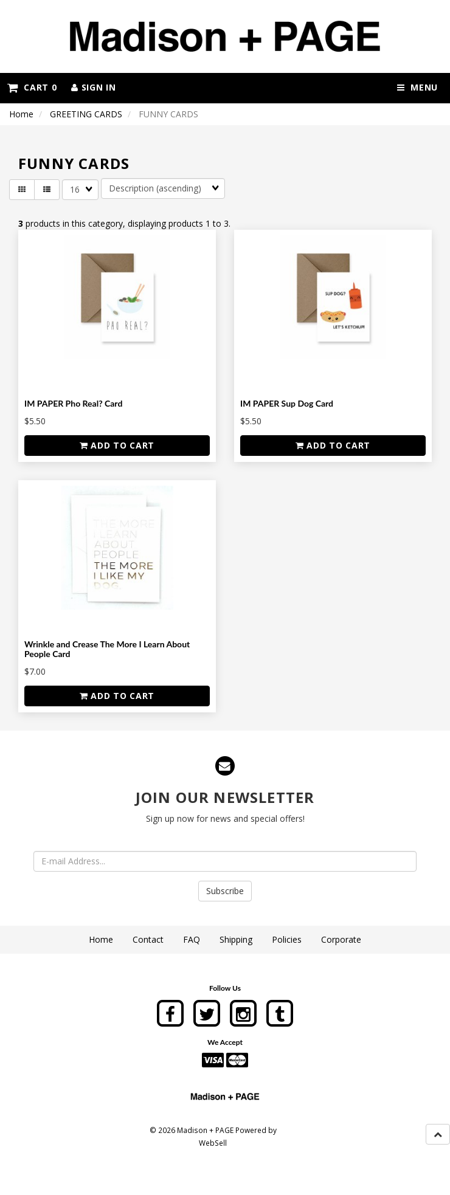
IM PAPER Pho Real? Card (73, 403)
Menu (417, 87)
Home (21, 114)
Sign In (93, 87)
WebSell (213, 1143)
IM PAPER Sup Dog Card (286, 403)
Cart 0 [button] (32, 87)
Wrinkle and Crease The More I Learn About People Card (107, 648)
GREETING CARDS (86, 114)
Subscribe (225, 891)
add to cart (117, 445)
